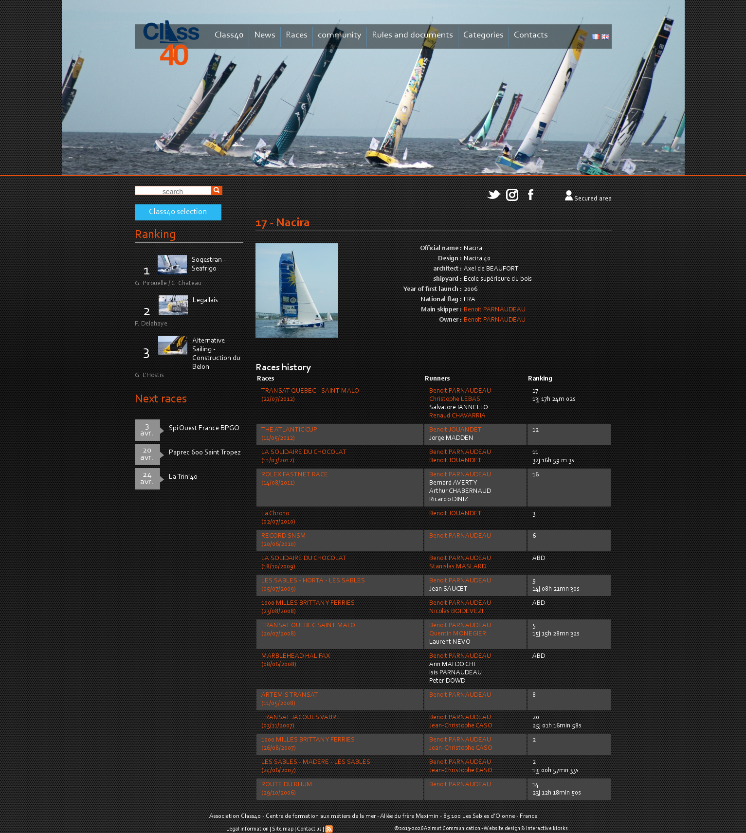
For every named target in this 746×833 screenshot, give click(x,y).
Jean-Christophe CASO (460, 726)
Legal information (247, 829)
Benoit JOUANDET (455, 430)
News (264, 35)
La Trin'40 (183, 477)
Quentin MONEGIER (457, 634)
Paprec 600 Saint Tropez (205, 452)
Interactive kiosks (547, 829)
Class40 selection (178, 212)
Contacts (531, 35)
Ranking (155, 235)
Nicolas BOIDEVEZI (456, 611)
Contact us (309, 829)
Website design (502, 829)
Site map (282, 829)
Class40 (229, 35)
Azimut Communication (452, 829)
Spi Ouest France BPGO (204, 428)
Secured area (593, 199)
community (340, 35)
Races (297, 35)
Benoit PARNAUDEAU (495, 310)
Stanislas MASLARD (457, 566)
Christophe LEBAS (454, 399)
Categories (483, 35)
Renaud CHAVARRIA (457, 416)
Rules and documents (412, 35)
